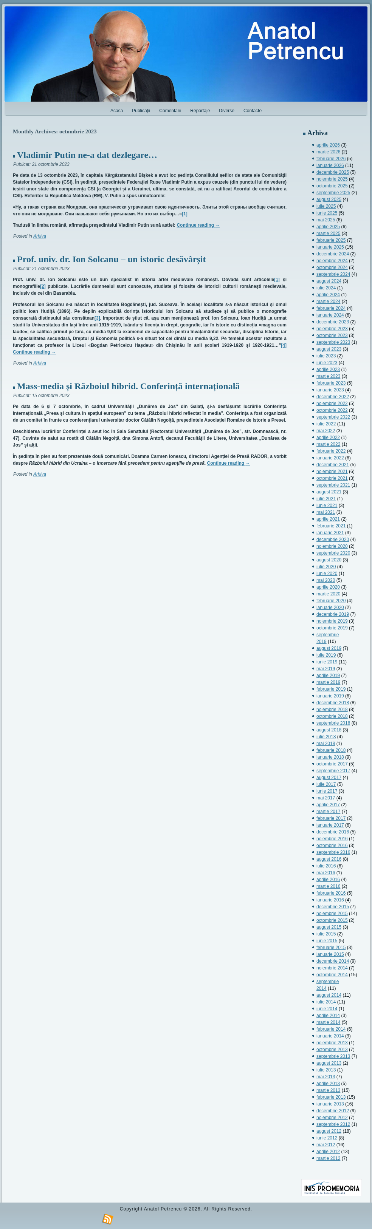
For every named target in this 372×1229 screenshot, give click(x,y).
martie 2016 (328, 886)
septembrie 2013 (333, 1056)
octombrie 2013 (332, 1049)
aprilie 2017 (328, 804)
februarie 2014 (331, 1029)
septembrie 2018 (333, 723)
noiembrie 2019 (332, 621)
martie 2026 (328, 152)
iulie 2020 (326, 566)
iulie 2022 (326, 424)
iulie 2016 (326, 866)
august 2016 (328, 859)
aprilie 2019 (328, 675)
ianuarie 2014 (330, 1036)
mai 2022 (325, 430)
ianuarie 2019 (330, 696)
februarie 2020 (331, 600)
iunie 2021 (326, 505)
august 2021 (328, 492)
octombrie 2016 (332, 845)
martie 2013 (328, 1090)
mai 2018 (325, 743)
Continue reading (198, 225)
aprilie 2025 (328, 226)
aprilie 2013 (328, 1083)
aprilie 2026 (328, 145)
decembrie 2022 (332, 396)
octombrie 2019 (332, 628)
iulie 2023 (326, 356)
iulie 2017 (326, 784)
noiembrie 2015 (332, 913)
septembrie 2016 (333, 852)
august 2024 (328, 281)
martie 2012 (328, 1158)
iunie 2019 (326, 662)
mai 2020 (325, 580)
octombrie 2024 (332, 267)
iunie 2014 (326, 1008)
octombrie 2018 (332, 716)
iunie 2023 (326, 362)
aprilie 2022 (328, 437)
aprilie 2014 (328, 1015)
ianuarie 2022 (330, 458)
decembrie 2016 (332, 832)
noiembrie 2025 (332, 179)
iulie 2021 (326, 498)
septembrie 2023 (333, 342)
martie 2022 (328, 444)
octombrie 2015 (332, 920)
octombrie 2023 (332, 335)
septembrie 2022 (333, 417)
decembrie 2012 (332, 1110)
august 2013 (328, 1063)
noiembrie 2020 (332, 546)
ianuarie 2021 (330, 532)
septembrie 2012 (333, 1124)
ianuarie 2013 (330, 1104)
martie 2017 (328, 811)
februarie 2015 (331, 947)
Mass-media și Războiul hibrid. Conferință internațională (128, 386)
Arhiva (39, 236)
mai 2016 (325, 872)
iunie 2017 (326, 791)
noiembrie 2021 (332, 471)
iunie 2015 (326, 940)
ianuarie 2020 (330, 607)
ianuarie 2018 (330, 757)
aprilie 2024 (328, 294)
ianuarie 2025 (330, 247)
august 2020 (328, 560)
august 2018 (328, 730)
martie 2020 (328, 594)
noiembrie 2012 (332, 1117)
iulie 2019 (326, 655)
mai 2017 (325, 798)
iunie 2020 (326, 573)
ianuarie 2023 (330, 390)
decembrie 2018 (332, 702)
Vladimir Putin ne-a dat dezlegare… (87, 155)
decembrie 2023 (332, 322)
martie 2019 (328, 682)
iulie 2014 (326, 1002)
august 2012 (328, 1131)
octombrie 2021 (332, 478)
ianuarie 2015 (330, 954)
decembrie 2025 (332, 172)
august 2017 (328, 777)
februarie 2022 (331, 451)
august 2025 (328, 199)
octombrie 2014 (332, 974)
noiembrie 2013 (332, 1042)
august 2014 (328, 995)
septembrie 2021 (333, 485)
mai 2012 (325, 1144)
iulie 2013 (326, 1070)
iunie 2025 (326, 213)
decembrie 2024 (332, 254)
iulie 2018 (326, 736)
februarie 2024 (331, 308)
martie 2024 (328, 301)
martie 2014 (328, 1022)
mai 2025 (325, 220)
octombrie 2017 (332, 764)
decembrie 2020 (332, 539)
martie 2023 (328, 376)
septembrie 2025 (333, 192)
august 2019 (328, 648)
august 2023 (328, 349)
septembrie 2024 (333, 274)
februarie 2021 (331, 526)
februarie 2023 (331, 383)
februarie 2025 (331, 240)
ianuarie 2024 (330, 315)
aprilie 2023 (328, 369)
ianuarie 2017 (330, 825)
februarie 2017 (331, 818)
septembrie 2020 (333, 553)
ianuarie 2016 (330, 900)
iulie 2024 (326, 288)
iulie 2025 (326, 206)
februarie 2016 (331, 893)
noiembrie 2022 (332, 403)
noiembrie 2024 (332, 260)
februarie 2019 (331, 689)
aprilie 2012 (328, 1151)
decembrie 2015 (332, 906)
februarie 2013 (331, 1097)
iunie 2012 (326, 1138)
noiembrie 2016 (332, 838)
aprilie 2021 (328, 519)
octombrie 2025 (332, 186)
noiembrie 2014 (332, 968)
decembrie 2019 (332, 614)
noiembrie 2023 (332, 328)
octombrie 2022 (332, 410)
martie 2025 (328, 233)
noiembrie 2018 (332, 709)
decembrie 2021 (332, 464)
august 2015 (328, 927)
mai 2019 (325, 668)
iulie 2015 (326, 934)
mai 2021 (325, 512)
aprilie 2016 (328, 879)
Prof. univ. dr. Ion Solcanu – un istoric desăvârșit (111, 259)
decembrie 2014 (332, 961)
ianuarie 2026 (330, 165)
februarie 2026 (331, 158)
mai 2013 (325, 1076)
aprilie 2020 (328, 587)
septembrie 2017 (333, 770)
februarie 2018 (331, 750)
